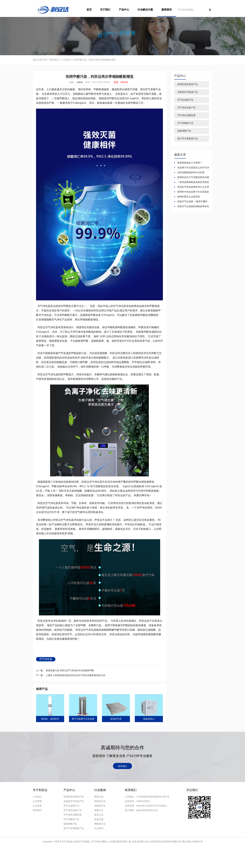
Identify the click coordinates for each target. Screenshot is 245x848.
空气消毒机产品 (185, 123)
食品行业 (98, 814)
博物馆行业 (100, 823)
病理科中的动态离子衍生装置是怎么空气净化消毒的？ (191, 191)
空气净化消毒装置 (186, 115)
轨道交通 (98, 819)
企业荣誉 (37, 801)
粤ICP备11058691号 (192, 841)
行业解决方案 (145, 9)
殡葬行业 (98, 810)
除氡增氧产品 (184, 130)
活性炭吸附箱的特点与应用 (190, 172)
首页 (89, 9)
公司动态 (65, 59)
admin (79, 82)
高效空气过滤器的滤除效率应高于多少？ (191, 206)
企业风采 (37, 805)
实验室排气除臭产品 (187, 92)
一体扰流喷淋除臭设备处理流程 (193, 182)
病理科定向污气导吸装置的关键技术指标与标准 (191, 177)
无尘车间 (98, 828)
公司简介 (37, 796)
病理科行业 (100, 801)
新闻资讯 (166, 9)
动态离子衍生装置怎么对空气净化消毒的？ (191, 167)
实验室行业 (100, 805)
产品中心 (124, 9)
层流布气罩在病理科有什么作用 (193, 187)
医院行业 (98, 796)
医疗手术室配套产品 (187, 138)
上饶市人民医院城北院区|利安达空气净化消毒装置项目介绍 (75, 675)
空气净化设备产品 (186, 107)
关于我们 (105, 9)
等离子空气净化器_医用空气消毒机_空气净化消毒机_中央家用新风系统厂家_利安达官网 (99, 841)
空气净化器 (45, 659)
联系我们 (122, 766)
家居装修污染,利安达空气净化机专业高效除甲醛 (69, 670)
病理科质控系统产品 (187, 84)
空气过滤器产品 (185, 99)
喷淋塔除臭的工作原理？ (189, 162)
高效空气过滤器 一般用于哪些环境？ (190, 201)
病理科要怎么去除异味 (188, 196)
